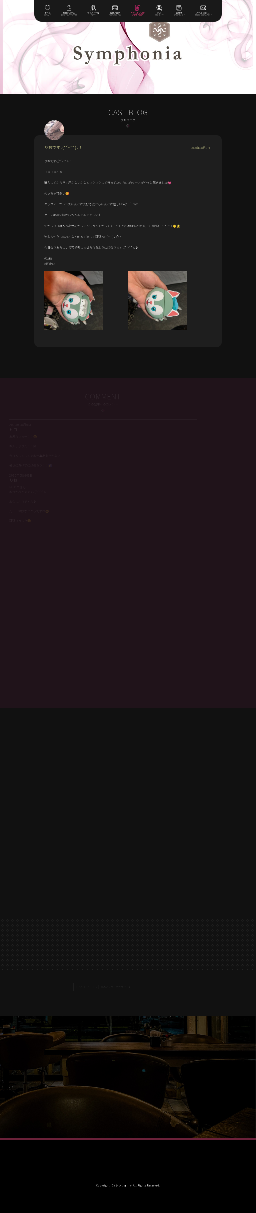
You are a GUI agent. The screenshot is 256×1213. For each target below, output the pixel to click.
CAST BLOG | (101, 987)
